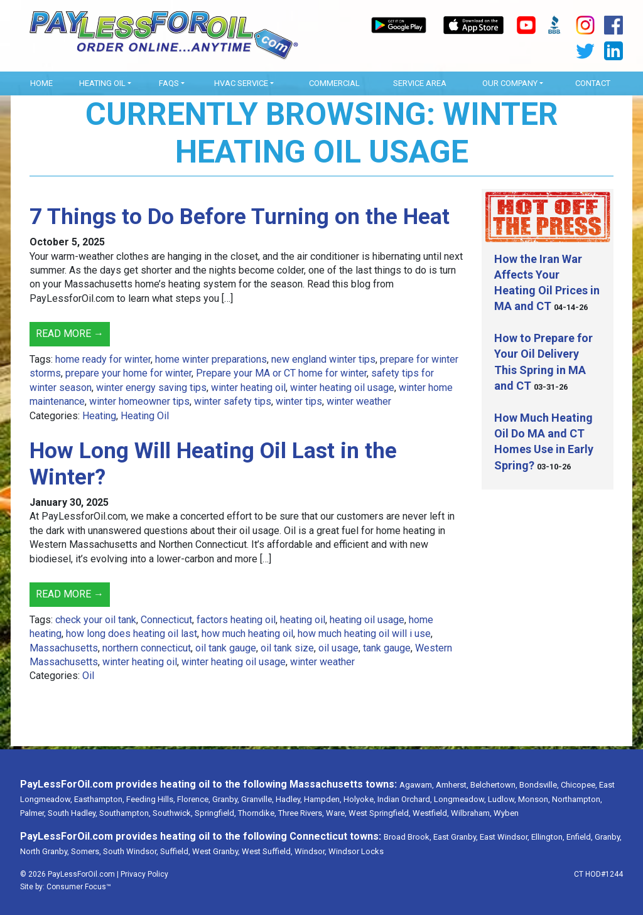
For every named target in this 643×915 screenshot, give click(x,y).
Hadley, (289, 799)
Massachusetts (64, 648)
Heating (99, 416)
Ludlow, (502, 799)
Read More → (70, 334)
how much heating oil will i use (364, 633)
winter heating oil (248, 387)
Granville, (257, 799)
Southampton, (125, 813)
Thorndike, (257, 813)
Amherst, (452, 784)
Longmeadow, (460, 799)
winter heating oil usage (342, 387)
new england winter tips (323, 359)
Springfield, (215, 813)
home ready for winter (103, 359)
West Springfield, (380, 813)
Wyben (506, 813)
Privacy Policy (144, 874)
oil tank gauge (225, 648)
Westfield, (431, 813)
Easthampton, (99, 799)
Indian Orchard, (404, 799)
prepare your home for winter (128, 373)
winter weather (359, 401)
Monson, (534, 799)
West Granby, (216, 851)
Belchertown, (493, 784)
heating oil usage (367, 620)
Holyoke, (359, 799)
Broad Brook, (407, 837)
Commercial (334, 83)
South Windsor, (130, 851)
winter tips (299, 401)
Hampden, (323, 799)
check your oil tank (95, 620)
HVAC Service (241, 83)
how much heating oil (247, 633)
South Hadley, (72, 813)
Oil (88, 676)
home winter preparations (211, 359)
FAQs (169, 83)
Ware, (336, 813)
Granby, (225, 799)
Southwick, (173, 813)
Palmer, (33, 813)
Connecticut (166, 620)
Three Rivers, (301, 813)
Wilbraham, (471, 813)
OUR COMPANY (510, 83)
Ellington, (548, 837)
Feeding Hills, (150, 799)
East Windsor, (504, 837)
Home (41, 83)
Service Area (419, 83)
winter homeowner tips (139, 401)
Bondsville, (539, 784)
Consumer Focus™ (78, 886)
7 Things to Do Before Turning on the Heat (240, 217)
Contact (592, 83)
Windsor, (310, 851)
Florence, (193, 799)
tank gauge (387, 648)
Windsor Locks (356, 851)
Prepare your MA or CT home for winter (281, 373)
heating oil (302, 620)
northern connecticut (146, 648)
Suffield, (175, 851)
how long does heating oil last (131, 633)
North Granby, (44, 851)
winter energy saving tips (151, 387)
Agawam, (416, 784)
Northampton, (577, 799)
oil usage (338, 648)
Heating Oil (102, 83)
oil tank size (287, 648)
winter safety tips (232, 401)
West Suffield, (267, 851)
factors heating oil (236, 620)
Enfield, (579, 837)
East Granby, (455, 837)
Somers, (86, 851)
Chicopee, (579, 784)
